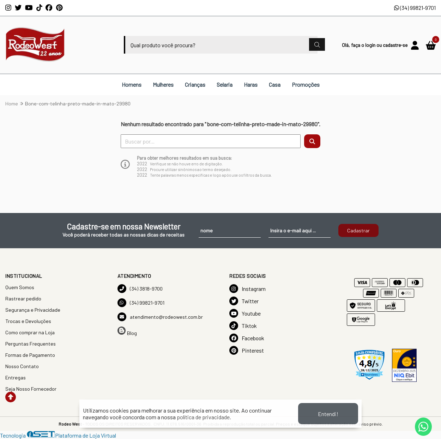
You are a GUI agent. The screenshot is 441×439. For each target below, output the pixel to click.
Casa (274, 84)
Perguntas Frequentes (30, 344)
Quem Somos (19, 287)
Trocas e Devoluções (28, 321)
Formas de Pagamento (30, 355)
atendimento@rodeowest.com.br (160, 316)
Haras (251, 84)
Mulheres (163, 84)
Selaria (224, 84)
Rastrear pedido (23, 298)
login (370, 45)
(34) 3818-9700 (140, 288)
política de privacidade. (204, 417)
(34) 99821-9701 (415, 7)
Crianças (195, 84)
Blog (127, 331)
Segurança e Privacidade (32, 310)
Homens (131, 84)
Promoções (306, 84)
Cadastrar (358, 230)
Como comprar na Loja (30, 332)
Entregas (15, 377)
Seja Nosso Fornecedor (30, 389)
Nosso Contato (22, 366)
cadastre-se (395, 45)
